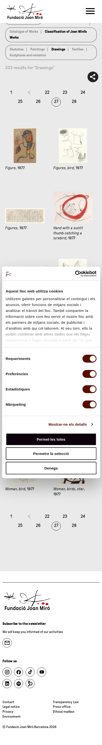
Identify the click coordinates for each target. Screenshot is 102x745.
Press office (62, 707)
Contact (8, 702)
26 (38, 101)
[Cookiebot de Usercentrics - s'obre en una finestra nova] (74, 274)
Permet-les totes (51, 439)
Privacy (7, 711)
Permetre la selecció (51, 454)
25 (20, 101)
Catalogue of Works (24, 31)
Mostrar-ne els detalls (67, 424)
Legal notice (11, 707)
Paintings (37, 49)
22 (47, 92)
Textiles (78, 49)
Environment (11, 716)
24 (83, 92)
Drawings (58, 49)
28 (74, 101)
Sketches (17, 49)
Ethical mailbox (63, 711)
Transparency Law (66, 702)
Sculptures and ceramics (28, 55)
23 (65, 92)
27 (56, 101)
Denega (51, 468)
